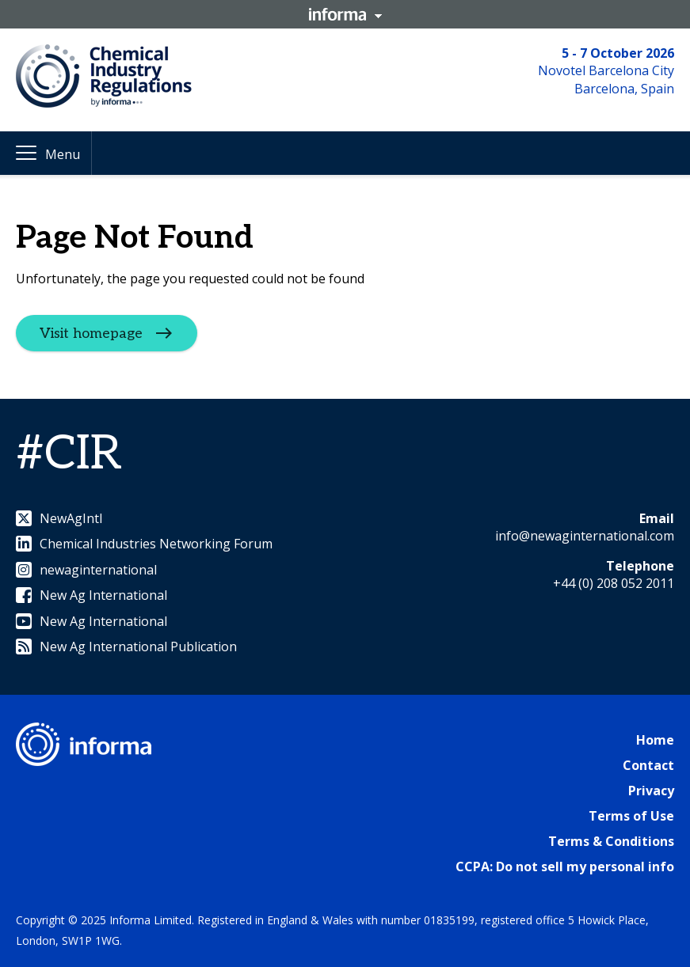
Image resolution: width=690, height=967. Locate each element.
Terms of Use (631, 816)
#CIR (69, 454)
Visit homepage (91, 333)
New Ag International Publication (126, 646)
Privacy (651, 790)
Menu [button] (62, 154)
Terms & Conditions (611, 841)
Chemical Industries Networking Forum (144, 543)
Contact (648, 765)
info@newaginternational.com (584, 535)
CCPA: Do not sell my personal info (565, 866)
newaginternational (86, 569)
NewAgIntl (59, 518)
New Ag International (91, 595)
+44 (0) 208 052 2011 (613, 583)
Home (655, 740)
